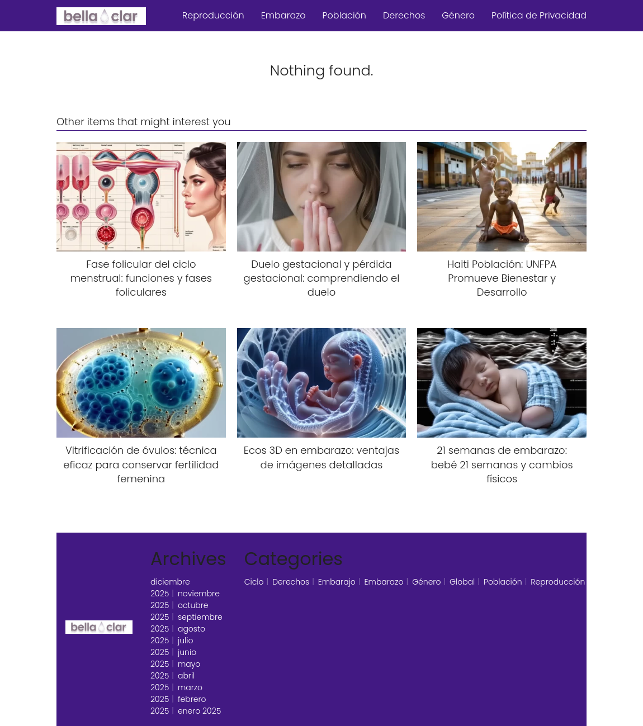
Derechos (404, 15)
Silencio (608, 581)
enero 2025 (199, 710)
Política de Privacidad (539, 15)
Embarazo (283, 15)
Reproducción (213, 15)
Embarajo (337, 581)
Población (344, 15)
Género (458, 15)
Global (462, 581)
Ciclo (254, 581)
